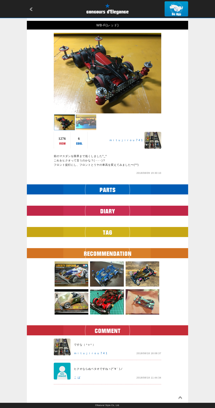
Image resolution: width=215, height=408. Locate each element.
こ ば (77, 377)
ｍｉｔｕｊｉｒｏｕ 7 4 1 (126, 140)
